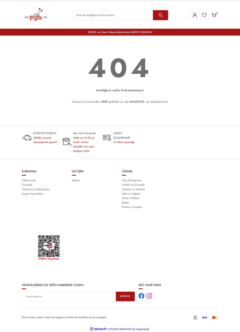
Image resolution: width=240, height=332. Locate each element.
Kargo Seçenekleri (32, 194)
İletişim (76, 180)
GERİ (104, 101)
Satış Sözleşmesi (131, 180)
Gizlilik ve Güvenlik (133, 185)
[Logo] (36, 15)
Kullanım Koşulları (132, 207)
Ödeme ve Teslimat (133, 189)
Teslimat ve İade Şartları (36, 189)
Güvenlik (27, 185)
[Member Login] (195, 15)
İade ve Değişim (131, 194)
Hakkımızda (29, 180)
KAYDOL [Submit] (125, 296)
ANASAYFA (136, 101)
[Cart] (214, 15)
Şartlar (125, 203)
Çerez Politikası (130, 198)
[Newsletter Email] (78, 296)
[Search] (120, 15)
